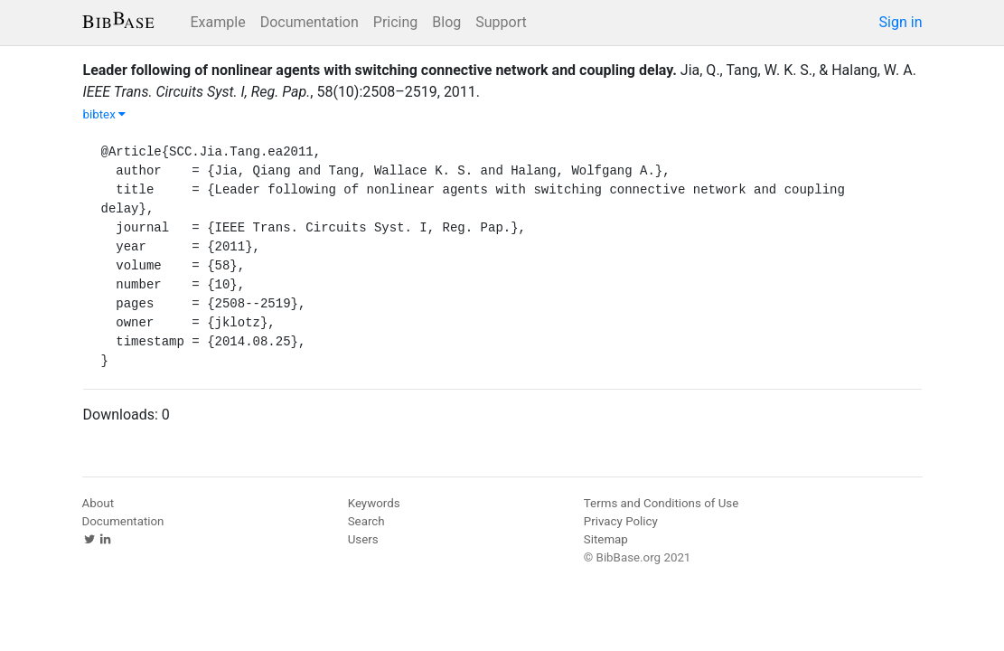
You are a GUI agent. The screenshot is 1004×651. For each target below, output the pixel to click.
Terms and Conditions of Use (661, 503)
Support (500, 22)
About (98, 503)
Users (363, 539)
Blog (446, 22)
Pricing (395, 22)
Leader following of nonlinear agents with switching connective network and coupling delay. (380, 70)
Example (218, 22)
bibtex (105, 114)
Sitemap (606, 539)
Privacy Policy (621, 521)
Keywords (374, 503)
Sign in (901, 22)
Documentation (309, 22)
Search (366, 521)
